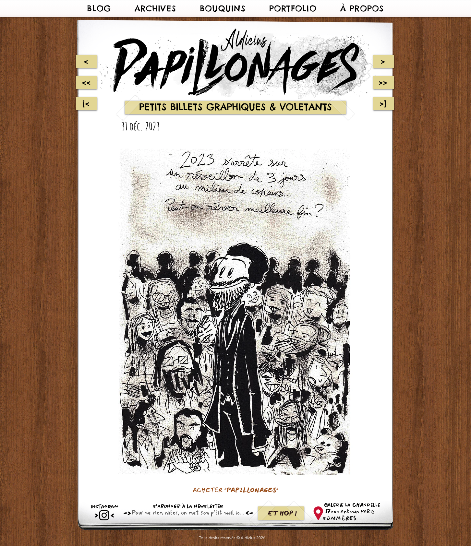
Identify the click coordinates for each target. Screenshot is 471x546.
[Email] (186, 512)
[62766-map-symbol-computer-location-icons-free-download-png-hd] (318, 513)
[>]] (383, 103)
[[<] (86, 103)
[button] (155, 8)
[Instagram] (104, 515)
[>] (383, 61)
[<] (86, 61)
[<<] (86, 82)
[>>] (383, 82)
